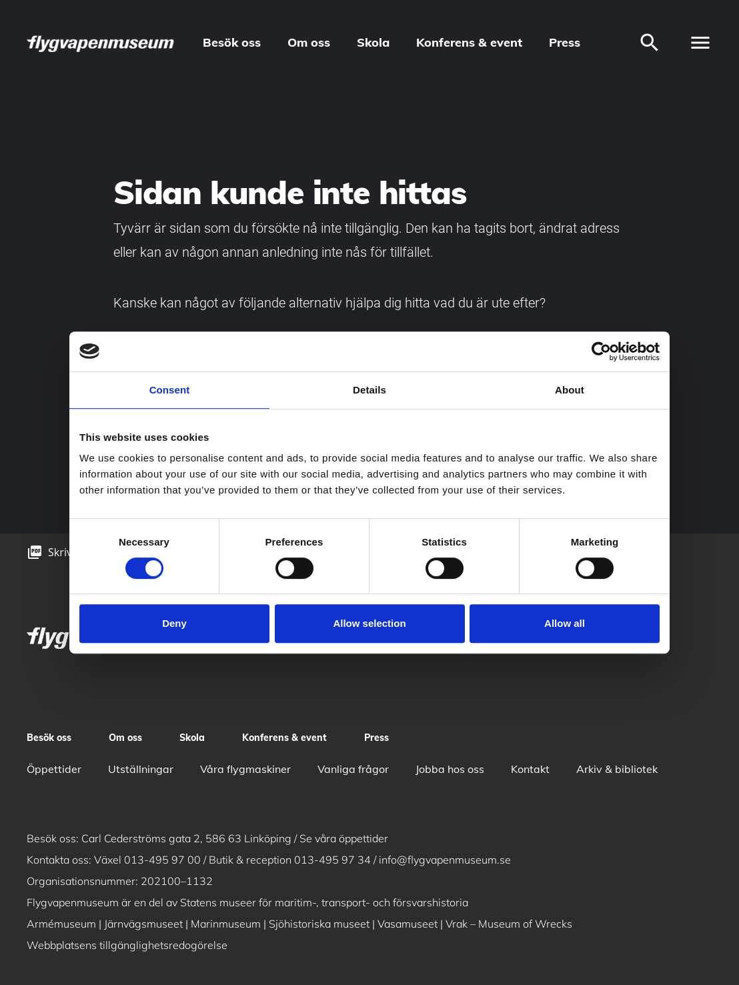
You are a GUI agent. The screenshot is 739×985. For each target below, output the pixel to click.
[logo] (101, 43)
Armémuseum (61, 923)
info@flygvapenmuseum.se (445, 859)
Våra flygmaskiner (245, 769)
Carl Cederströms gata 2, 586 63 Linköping (186, 838)
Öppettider (54, 769)
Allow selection (369, 623)
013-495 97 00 (162, 859)
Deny (174, 623)
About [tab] (569, 389)
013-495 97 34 (332, 859)
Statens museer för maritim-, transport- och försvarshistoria (324, 902)
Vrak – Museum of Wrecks (509, 923)
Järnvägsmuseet (143, 923)
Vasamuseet (408, 923)
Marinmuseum (226, 923)
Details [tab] (369, 389)
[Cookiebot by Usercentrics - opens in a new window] (601, 351)
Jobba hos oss (450, 769)
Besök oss (232, 42)
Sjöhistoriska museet (319, 923)
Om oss (308, 42)
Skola (373, 42)
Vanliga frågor (353, 769)
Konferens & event (469, 42)
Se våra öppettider (343, 838)
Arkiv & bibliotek (617, 769)
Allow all (564, 623)
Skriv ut (66, 552)
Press (564, 42)
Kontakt (530, 769)
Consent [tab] (169, 389)
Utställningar (140, 769)
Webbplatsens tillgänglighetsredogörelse (127, 945)
